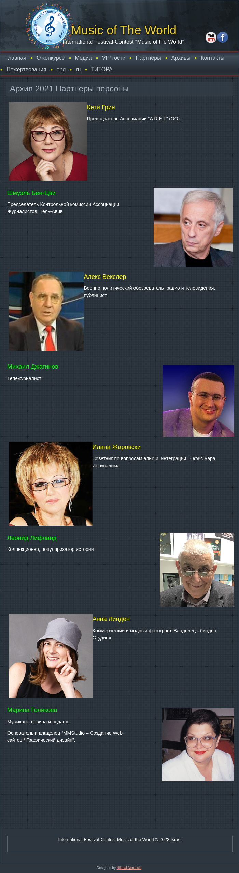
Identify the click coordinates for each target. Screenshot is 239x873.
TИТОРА (102, 69)
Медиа (83, 58)
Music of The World (124, 30)
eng (61, 69)
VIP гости (114, 58)
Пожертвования (26, 69)
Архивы (181, 58)
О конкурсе (51, 58)
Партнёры (148, 58)
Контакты (212, 58)
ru (78, 69)
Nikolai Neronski (129, 868)
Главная (15, 58)
